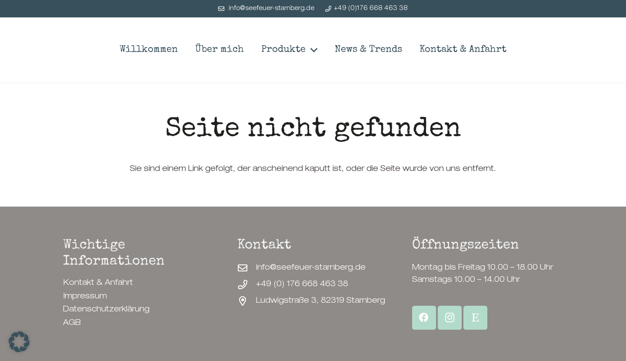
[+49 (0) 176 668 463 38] (246, 285)
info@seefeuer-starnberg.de (311, 268)
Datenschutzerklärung (106, 310)
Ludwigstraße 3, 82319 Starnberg (320, 301)
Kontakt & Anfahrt (98, 283)
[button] (311, 50)
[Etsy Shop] (475, 318)
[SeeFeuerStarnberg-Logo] (84, 50)
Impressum (85, 297)
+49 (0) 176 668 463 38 (302, 284)
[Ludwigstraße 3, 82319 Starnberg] (246, 301)
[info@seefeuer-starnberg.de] (246, 268)
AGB (72, 323)
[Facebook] (424, 318)
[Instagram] (450, 318)
